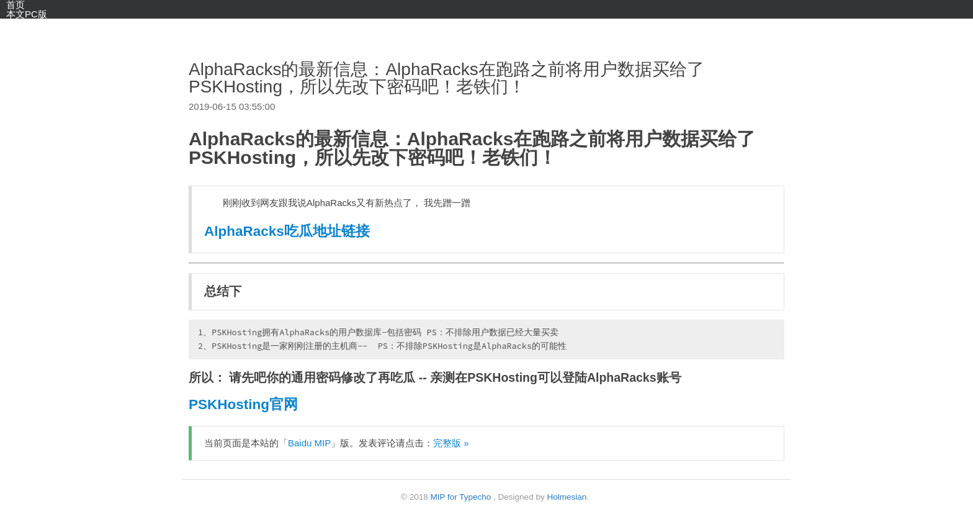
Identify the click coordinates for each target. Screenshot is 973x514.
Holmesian (566, 497)
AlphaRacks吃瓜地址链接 (287, 231)
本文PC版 (26, 14)
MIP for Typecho (461, 497)
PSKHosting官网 (243, 404)
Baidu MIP (309, 443)
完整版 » (451, 443)
